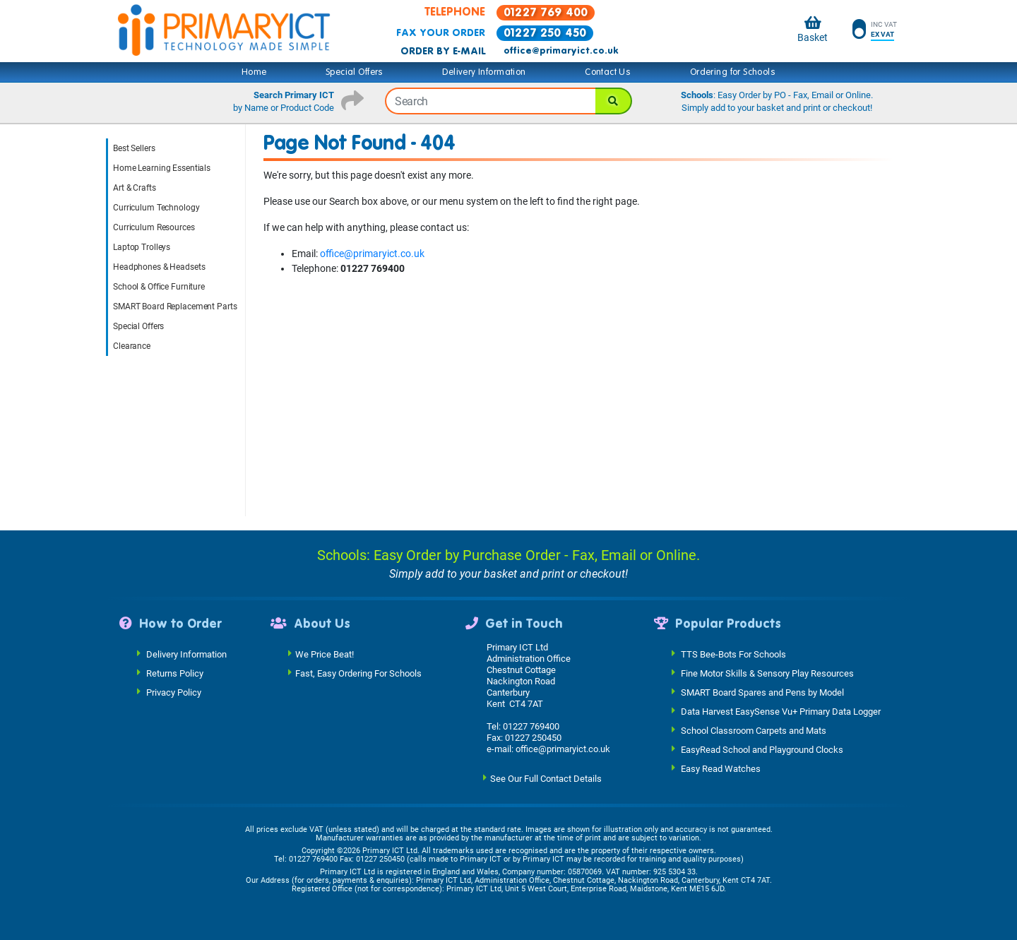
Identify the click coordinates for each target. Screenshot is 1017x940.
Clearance (131, 346)
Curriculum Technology (156, 208)
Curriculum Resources (154, 227)
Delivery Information (483, 72)
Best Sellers (134, 148)
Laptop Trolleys (141, 247)
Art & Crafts (134, 188)
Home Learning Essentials (161, 168)
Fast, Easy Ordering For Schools (358, 672)
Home (254, 72)
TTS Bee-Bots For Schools (733, 653)
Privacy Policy (173, 691)
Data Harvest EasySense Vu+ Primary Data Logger (781, 711)
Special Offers (354, 72)
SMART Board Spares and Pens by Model (762, 691)
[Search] (613, 101)
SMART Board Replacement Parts (175, 306)
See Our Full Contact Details (546, 778)
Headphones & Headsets (159, 267)
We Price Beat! (324, 653)
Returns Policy (174, 672)
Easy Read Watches (721, 768)
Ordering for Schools (732, 72)
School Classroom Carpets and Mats (753, 730)
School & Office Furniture (159, 287)
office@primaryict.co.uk (561, 51)
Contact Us (608, 72)
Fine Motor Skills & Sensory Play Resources (767, 672)
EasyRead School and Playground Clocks (762, 749)
